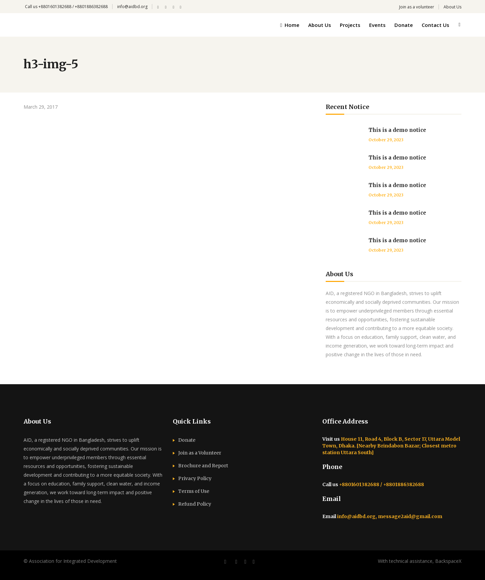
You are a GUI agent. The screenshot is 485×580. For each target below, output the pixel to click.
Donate (186, 440)
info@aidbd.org (132, 6)
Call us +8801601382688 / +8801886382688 (66, 6)
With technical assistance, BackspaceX (419, 561)
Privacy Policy (195, 478)
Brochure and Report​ (203, 466)
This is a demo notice (397, 130)
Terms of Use (193, 491)
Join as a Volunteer (199, 453)
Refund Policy (194, 504)
